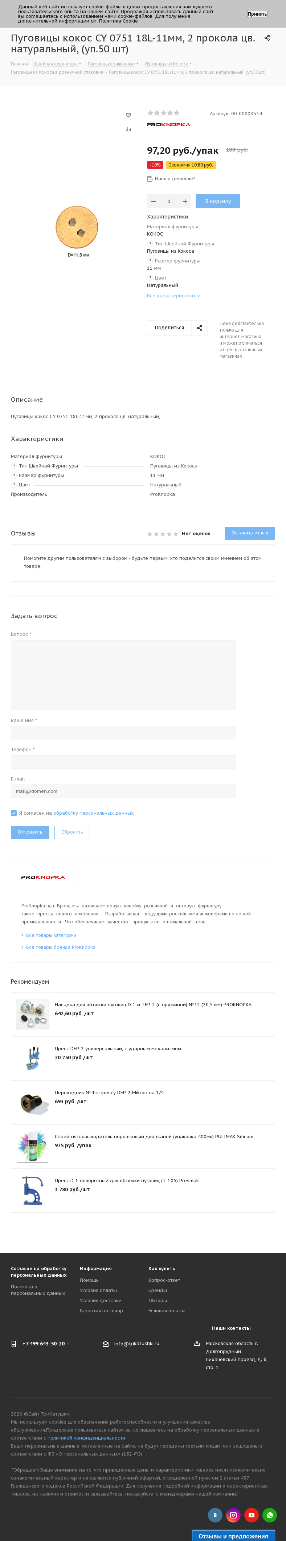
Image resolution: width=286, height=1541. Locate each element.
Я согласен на (76, 813)
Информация (96, 1268)
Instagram (233, 1515)
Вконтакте (215, 1515)
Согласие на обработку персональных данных (39, 1271)
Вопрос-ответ (164, 1280)
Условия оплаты (98, 1290)
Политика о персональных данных (38, 1290)
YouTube (251, 1515)
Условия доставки (101, 1300)
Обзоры (157, 1300)
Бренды (157, 1290)
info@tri (124, 1344)
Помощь (89, 1280)
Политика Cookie (118, 21)
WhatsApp (269, 1515)
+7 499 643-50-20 (44, 1343)
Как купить (161, 1268)
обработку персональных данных (93, 813)
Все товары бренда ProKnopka (60, 947)
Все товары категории (51, 935)
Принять (257, 14)
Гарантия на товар (101, 1311)
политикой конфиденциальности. (87, 1438)
